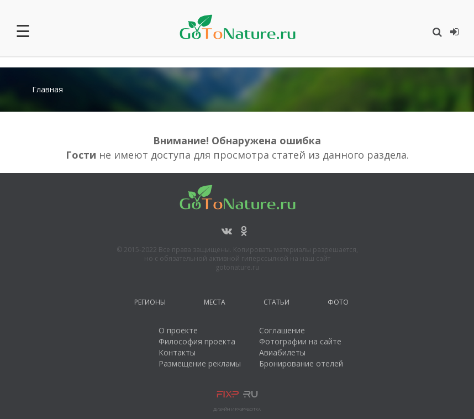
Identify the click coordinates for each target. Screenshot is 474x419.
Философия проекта (197, 341)
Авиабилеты (282, 352)
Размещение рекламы (200, 363)
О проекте (178, 330)
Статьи (276, 304)
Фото (338, 304)
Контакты (177, 352)
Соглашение (282, 330)
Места (214, 304)
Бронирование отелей (301, 363)
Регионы (150, 304)
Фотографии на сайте (300, 341)
